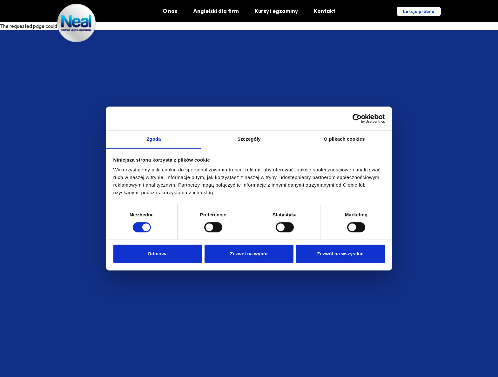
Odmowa (158, 253)
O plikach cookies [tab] (344, 139)
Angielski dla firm (216, 11)
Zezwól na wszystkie (340, 253)
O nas (170, 11)
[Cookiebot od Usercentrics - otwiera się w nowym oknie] (357, 118)
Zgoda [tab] (153, 139)
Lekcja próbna (418, 11)
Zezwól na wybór (249, 253)
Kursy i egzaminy (276, 11)
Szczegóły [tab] (248, 139)
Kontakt (324, 11)
